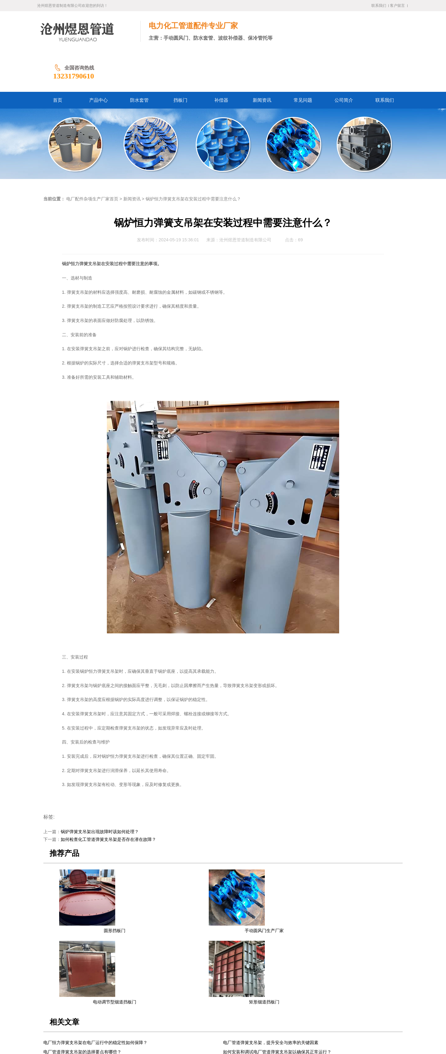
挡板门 (164, 997)
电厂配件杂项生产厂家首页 (92, 158)
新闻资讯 (132, 158)
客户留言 (397, 5)
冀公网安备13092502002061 (205, 1034)
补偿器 (181, 997)
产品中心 (122, 997)
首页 (104, 997)
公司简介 (245, 997)
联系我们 (378, 5)
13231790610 (358, 36)
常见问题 (223, 997)
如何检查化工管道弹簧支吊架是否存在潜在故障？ (108, 799)
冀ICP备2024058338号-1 (154, 1034)
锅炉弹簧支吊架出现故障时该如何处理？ (100, 791)
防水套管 (144, 997)
